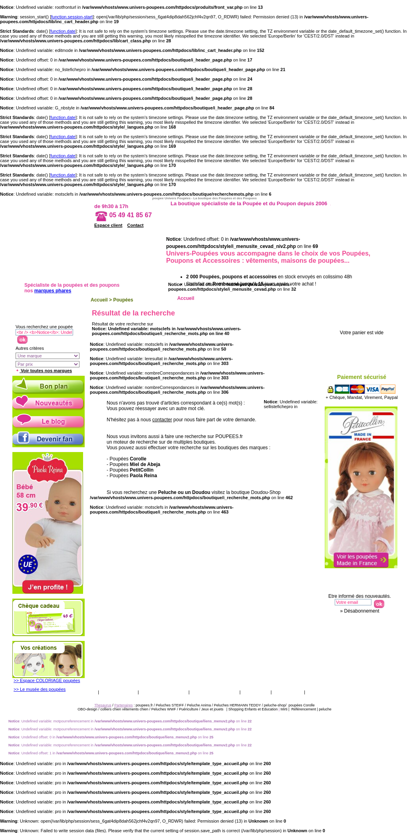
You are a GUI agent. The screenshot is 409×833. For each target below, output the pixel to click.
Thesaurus (287, 692)
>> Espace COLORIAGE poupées (47, 680)
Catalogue (255, 692)
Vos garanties (118, 692)
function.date (62, 31)
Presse (316, 692)
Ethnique (293, 298)
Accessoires (365, 298)
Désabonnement (361, 611)
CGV (89, 692)
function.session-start (72, 16)
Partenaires (123, 705)
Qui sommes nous (214, 692)
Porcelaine (330, 298)
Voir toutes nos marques (44, 370)
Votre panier (364, 319)
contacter (162, 419)
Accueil (99, 300)
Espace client (108, 225)
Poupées (123, 300)
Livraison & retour (163, 692)
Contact (135, 225)
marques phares (52, 291)
